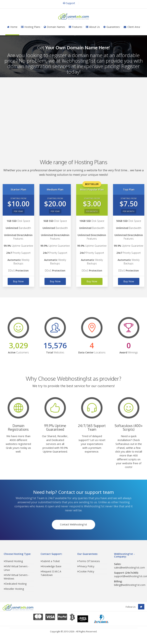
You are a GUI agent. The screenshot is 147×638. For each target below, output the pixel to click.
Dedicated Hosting (15, 584)
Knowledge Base (51, 567)
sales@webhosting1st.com (129, 566)
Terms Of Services (88, 562)
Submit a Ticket (50, 562)
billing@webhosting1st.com (129, 584)
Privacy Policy (85, 567)
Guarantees (111, 27)
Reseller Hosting (14, 590)
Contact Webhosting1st (73, 525)
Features (75, 27)
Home (12, 27)
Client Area (131, 27)
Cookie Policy (85, 572)
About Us (93, 27)
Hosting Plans (30, 27)
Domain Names (54, 27)
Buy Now (18, 281)
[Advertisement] (73, 113)
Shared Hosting (13, 562)
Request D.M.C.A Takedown (51, 574)
